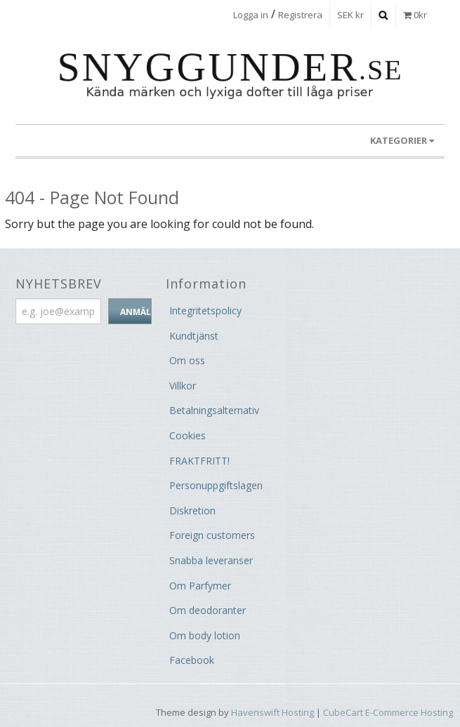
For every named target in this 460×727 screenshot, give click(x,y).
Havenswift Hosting (272, 712)
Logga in (250, 14)
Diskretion (192, 510)
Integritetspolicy (205, 310)
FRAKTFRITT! (199, 460)
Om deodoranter (207, 610)
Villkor (182, 385)
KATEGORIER (402, 140)
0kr (415, 14)
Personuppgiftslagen (216, 485)
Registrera (300, 14)
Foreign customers (212, 535)
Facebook (191, 660)
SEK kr (350, 14)
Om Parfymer (200, 585)
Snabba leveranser (211, 560)
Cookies (187, 435)
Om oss (187, 360)
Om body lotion (204, 635)
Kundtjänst (193, 335)
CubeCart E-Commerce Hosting (388, 712)
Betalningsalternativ (214, 410)
